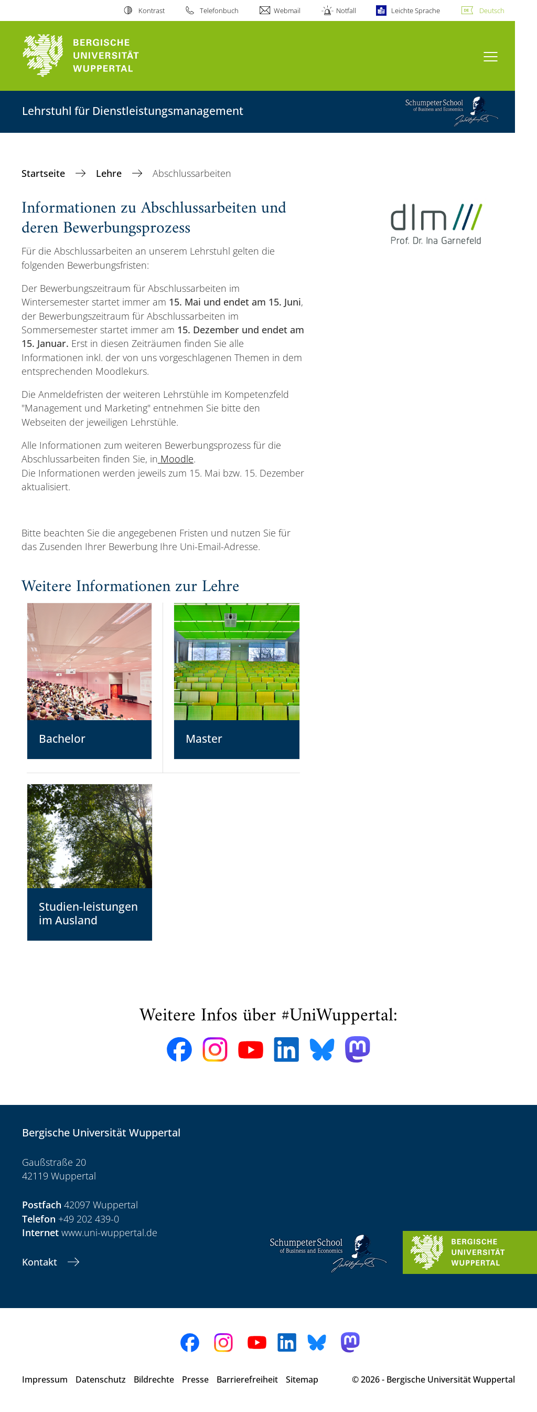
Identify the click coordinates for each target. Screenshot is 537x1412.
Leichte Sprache (415, 10)
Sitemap (302, 1379)
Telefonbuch (219, 10)
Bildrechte (154, 1379)
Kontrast (151, 10)
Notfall (346, 10)
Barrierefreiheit (247, 1379)
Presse (195, 1379)
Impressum (45, 1379)
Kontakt (41, 1262)
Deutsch (491, 10)
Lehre (110, 173)
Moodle (177, 458)
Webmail (287, 10)
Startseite (45, 173)
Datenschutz (101, 1379)
